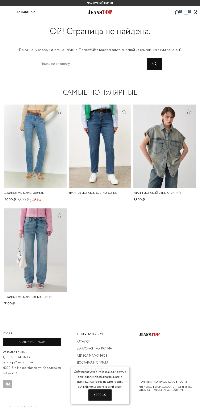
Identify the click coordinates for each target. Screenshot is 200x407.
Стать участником (32, 342)
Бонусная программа (94, 349)
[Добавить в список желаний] (59, 111)
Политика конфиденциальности (163, 382)
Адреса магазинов (92, 356)
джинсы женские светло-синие (93, 193)
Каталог (26, 12)
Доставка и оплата (92, 363)
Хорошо (100, 395)
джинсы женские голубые (24, 193)
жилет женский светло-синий (157, 193)
